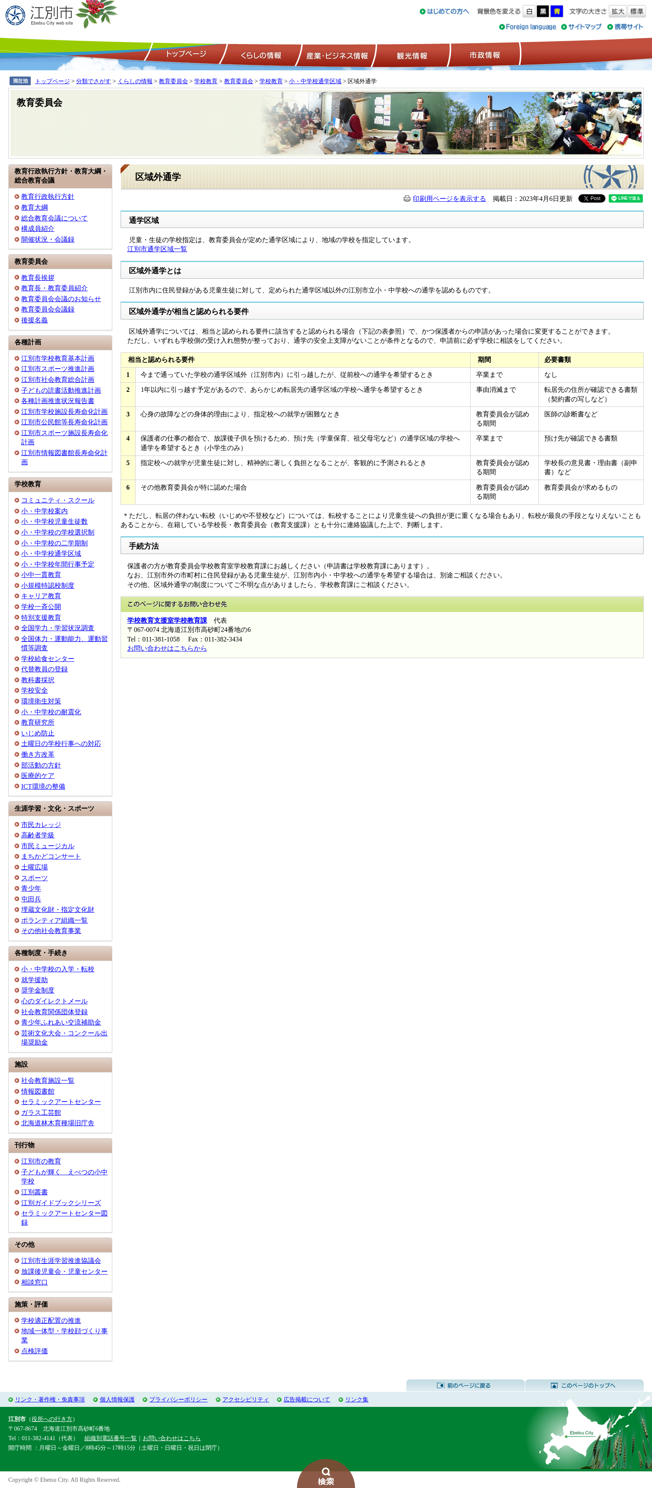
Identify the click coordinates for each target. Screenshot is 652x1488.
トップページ (185, 54)
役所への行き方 (52, 1419)
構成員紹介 (37, 228)
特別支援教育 (41, 617)
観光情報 (411, 54)
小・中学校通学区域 (315, 81)
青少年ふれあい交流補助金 (61, 1022)
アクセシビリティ (245, 1399)
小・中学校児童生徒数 (54, 521)
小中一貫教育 (41, 574)
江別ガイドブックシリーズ (61, 1202)
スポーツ (34, 877)
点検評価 (34, 1350)
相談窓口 (34, 1282)
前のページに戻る (465, 1385)
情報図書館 (37, 1091)
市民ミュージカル (47, 845)
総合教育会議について (54, 218)
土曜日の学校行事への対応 (61, 743)
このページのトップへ (584, 1385)
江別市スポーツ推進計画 (57, 368)
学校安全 (34, 690)
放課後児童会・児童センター (64, 1271)
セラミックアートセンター (61, 1101)
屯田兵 (31, 899)
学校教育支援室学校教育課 (167, 620)
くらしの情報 (260, 54)
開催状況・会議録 (47, 239)
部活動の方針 (41, 765)
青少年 (31, 888)
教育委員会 (173, 81)
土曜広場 (34, 867)
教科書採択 (37, 679)
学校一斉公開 (41, 606)
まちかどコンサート (51, 856)
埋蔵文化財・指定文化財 (57, 909)
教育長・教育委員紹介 (54, 288)
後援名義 (34, 320)
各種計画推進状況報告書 (57, 400)
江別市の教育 (41, 1161)
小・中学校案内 (44, 511)
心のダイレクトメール (54, 1001)
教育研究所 (37, 722)
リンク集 (356, 1399)
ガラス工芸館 (41, 1112)
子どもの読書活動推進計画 (61, 390)
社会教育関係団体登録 (54, 1011)
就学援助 (34, 979)
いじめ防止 (37, 733)
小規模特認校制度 (47, 585)
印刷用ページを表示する (449, 198)
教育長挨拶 (37, 277)
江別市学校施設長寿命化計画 (64, 411)
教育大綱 (34, 207)
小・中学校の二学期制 (54, 543)
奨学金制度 (37, 990)
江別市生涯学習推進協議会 (61, 1260)
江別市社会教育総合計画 (57, 379)
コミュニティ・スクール (57, 500)
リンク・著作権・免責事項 (50, 1399)
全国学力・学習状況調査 (57, 627)
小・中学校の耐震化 (51, 712)
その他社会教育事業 (51, 930)
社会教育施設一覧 (47, 1080)
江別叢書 (34, 1192)
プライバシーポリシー (178, 1399)
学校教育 (205, 81)
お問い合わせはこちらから (167, 648)
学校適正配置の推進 (51, 1320)
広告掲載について (307, 1399)
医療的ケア (37, 775)
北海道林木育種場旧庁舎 (57, 1123)
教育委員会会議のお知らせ (61, 298)
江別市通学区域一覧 (157, 249)
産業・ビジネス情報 (335, 54)
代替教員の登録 (44, 669)
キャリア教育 (41, 595)
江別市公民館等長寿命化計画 (64, 422)
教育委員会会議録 (47, 309)
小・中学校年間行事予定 (57, 564)
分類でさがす (93, 81)
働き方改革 (37, 754)
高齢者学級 (37, 835)
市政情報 (484, 54)
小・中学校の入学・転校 (57, 969)
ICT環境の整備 (43, 786)
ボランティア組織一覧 (54, 920)
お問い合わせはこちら (172, 1438)
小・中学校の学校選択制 (57, 532)
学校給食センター (47, 658)
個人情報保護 (117, 1399)
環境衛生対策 (41, 701)
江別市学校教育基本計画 (57, 358)
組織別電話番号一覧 (110, 1438)
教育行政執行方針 (47, 196)
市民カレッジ (41, 824)
